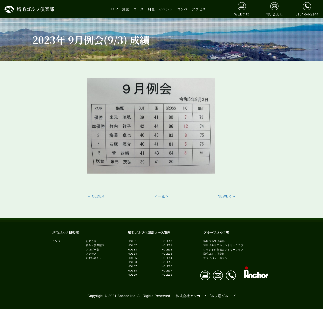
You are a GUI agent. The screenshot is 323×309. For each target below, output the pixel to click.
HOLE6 (132, 262)
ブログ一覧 (92, 249)
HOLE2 (132, 245)
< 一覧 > (161, 196)
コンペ (56, 241)
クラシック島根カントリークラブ (223, 249)
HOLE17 (167, 270)
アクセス (91, 253)
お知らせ (91, 241)
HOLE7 (132, 266)
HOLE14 (167, 258)
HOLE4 (132, 253)
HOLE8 (132, 270)
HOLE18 (167, 274)
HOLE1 (132, 241)
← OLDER (95, 196)
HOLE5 (132, 258)
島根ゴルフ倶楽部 (214, 241)
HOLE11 (167, 245)
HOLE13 (167, 253)
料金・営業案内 (95, 245)
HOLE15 (167, 262)
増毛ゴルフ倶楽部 (214, 253)
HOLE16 (167, 266)
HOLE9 (132, 274)
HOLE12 (167, 249)
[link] (114, 9)
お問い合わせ (94, 258)
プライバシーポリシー (216, 258)
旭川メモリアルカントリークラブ (223, 245)
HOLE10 (167, 241)
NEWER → (227, 196)
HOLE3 (132, 249)
